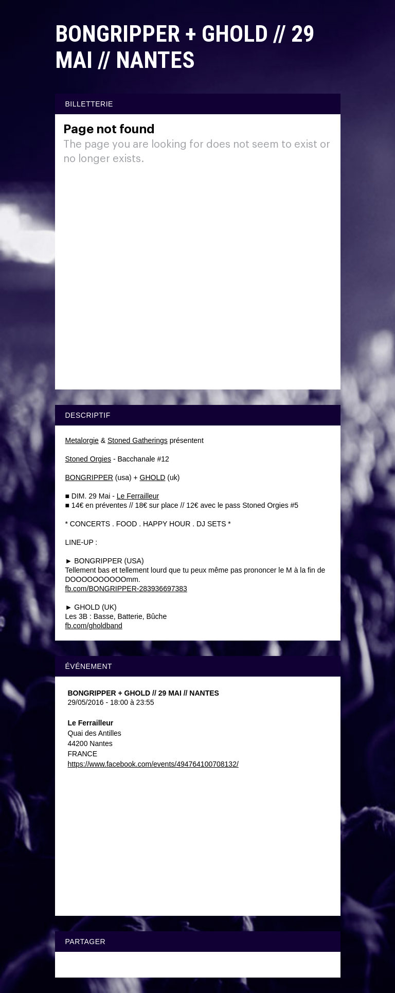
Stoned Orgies (88, 459)
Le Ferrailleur (138, 496)
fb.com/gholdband (93, 626)
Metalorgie (82, 440)
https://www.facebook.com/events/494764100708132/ (153, 764)
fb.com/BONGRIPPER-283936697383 (126, 588)
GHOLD (153, 477)
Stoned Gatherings (137, 440)
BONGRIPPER (89, 477)
